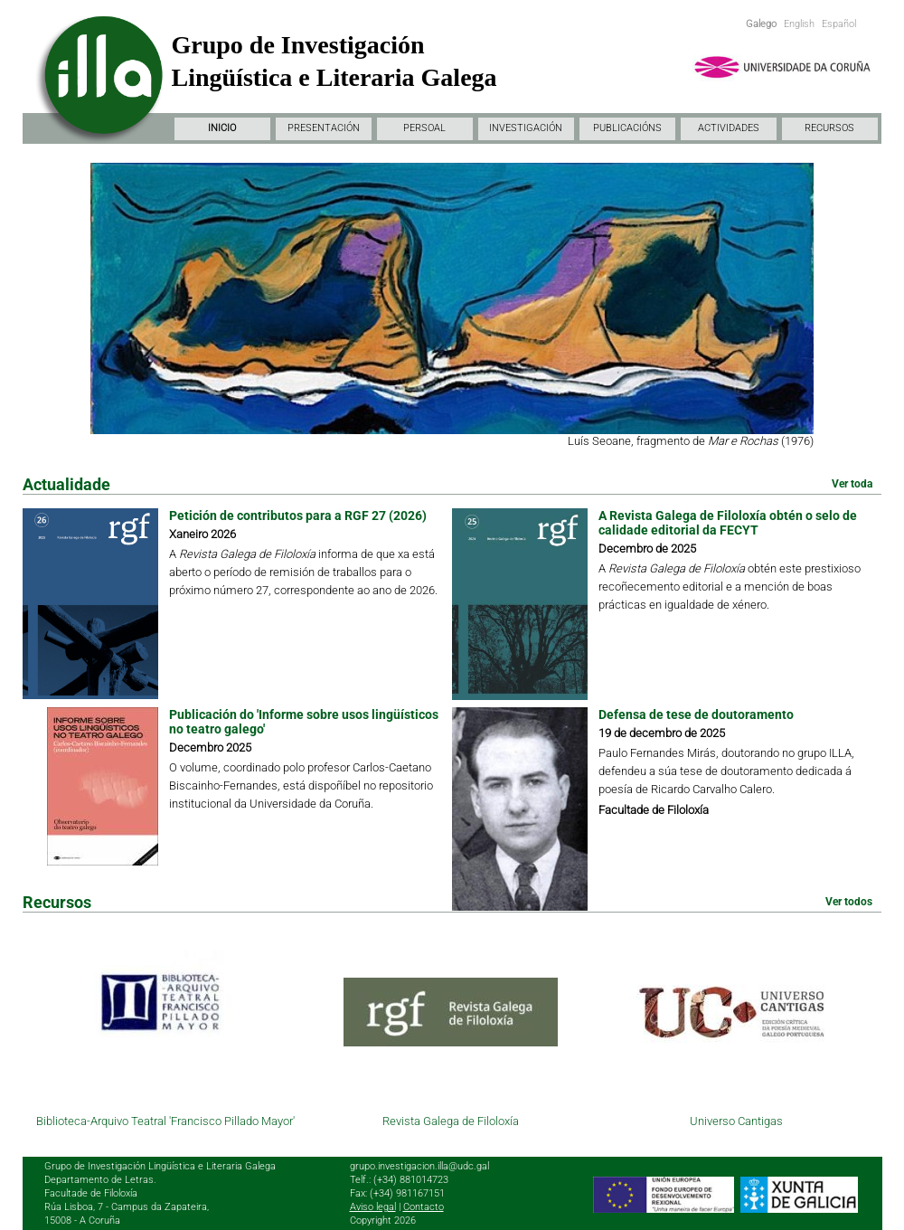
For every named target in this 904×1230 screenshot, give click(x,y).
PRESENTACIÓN (323, 128)
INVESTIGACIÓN (525, 128)
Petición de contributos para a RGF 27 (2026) (298, 515)
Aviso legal (373, 1207)
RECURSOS (829, 128)
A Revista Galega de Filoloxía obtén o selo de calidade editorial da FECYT (727, 522)
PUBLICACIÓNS (627, 128)
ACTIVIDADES (728, 128)
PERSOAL (424, 128)
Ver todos (848, 901)
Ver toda (852, 484)
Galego (761, 24)
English (799, 24)
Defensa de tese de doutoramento (696, 714)
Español (839, 24)
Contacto (423, 1207)
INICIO (222, 128)
